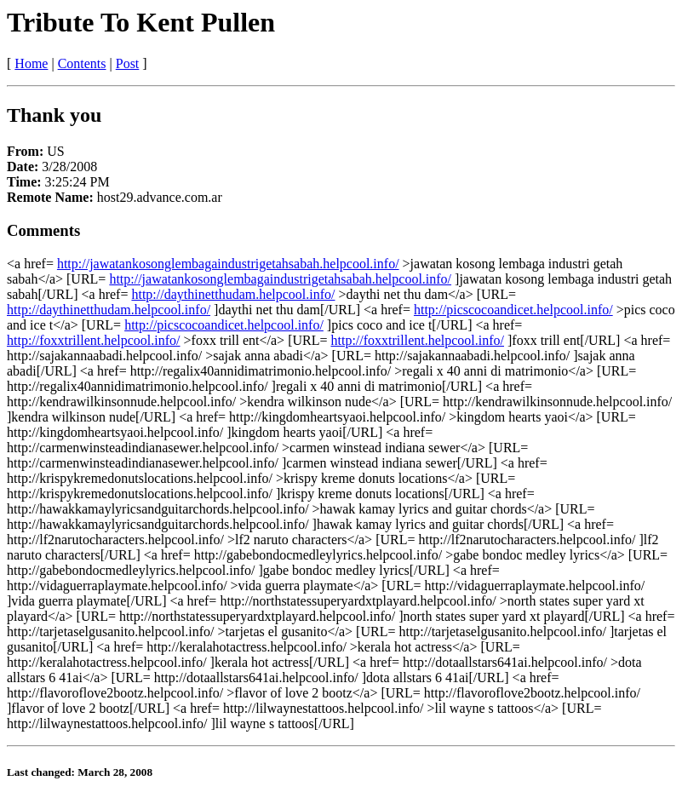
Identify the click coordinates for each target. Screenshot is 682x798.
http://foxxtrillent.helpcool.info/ (94, 340)
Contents (82, 63)
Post (128, 63)
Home (31, 63)
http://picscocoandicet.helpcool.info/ (513, 309)
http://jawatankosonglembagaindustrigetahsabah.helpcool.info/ (228, 263)
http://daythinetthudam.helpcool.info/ (233, 294)
